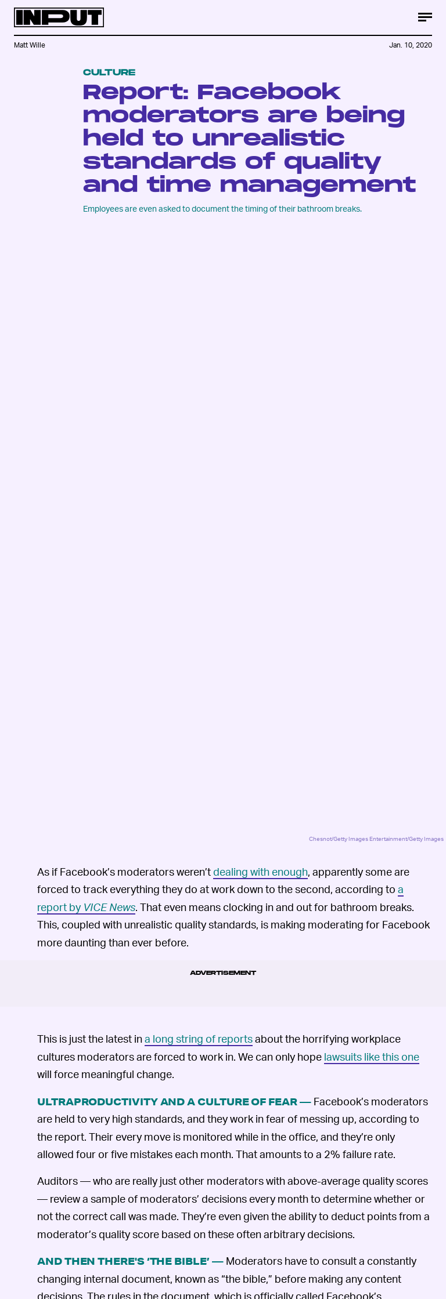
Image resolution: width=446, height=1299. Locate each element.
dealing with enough (260, 871)
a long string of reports (199, 1038)
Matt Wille (29, 45)
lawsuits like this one (371, 1056)
